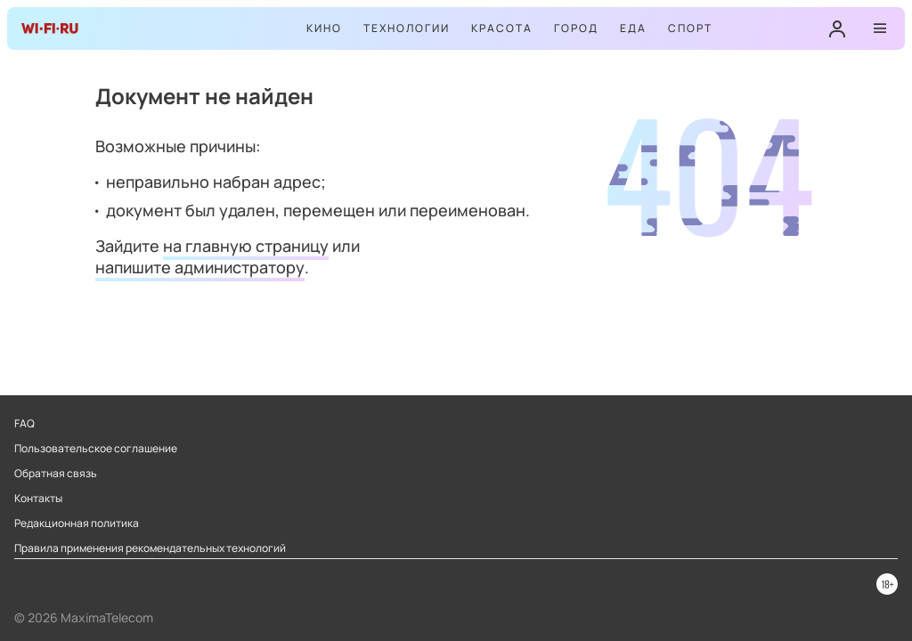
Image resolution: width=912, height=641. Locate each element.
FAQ (24, 424)
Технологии (406, 28)
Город (576, 28)
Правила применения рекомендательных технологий (150, 548)
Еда (633, 28)
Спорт (690, 28)
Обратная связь (55, 474)
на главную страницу (246, 245)
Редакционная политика (76, 523)
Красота (502, 28)
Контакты (38, 498)
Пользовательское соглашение (95, 449)
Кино (324, 28)
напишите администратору (200, 267)
